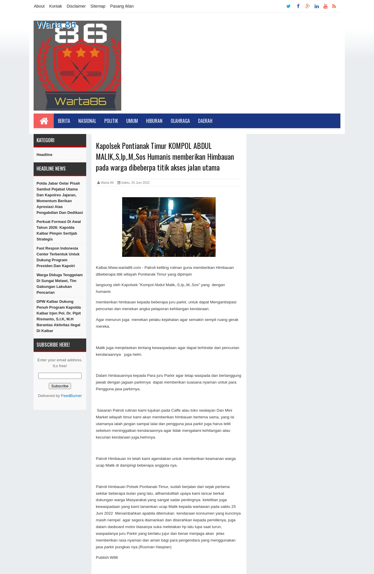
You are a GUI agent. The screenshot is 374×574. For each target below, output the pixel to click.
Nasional (87, 120)
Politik (111, 120)
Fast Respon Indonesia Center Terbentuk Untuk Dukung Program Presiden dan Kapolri (58, 257)
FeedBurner (71, 395)
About (39, 6)
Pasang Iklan (122, 6)
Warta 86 (56, 24)
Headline (44, 154)
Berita (64, 120)
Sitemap (98, 6)
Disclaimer (76, 6)
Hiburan (154, 120)
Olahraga (180, 120)
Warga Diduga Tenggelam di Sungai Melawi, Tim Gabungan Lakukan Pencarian (60, 284)
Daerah (205, 120)
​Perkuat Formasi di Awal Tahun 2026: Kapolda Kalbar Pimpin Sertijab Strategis (59, 230)
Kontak (55, 6)
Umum (132, 120)
